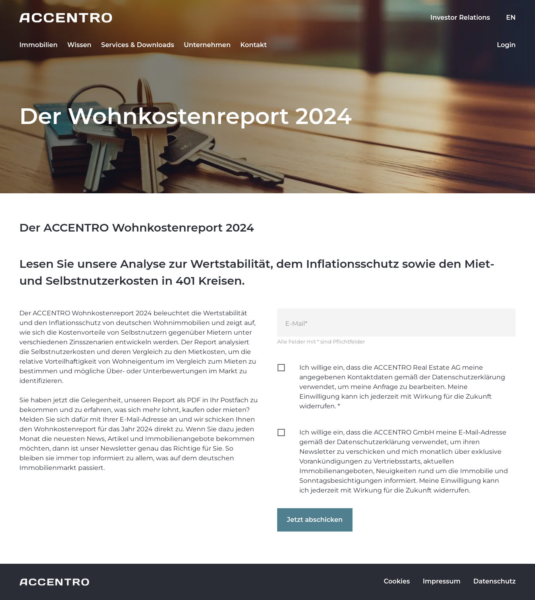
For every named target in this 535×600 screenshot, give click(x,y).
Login (506, 45)
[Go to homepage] (267, 18)
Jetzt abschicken (315, 519)
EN (511, 17)
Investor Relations (460, 17)
